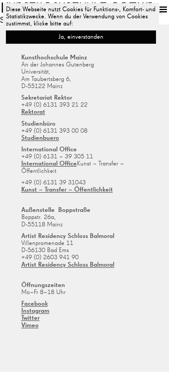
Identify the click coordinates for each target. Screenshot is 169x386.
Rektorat (33, 112)
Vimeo (30, 325)
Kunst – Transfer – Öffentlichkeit (67, 189)
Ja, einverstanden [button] (80, 37)
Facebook (34, 304)
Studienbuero (40, 138)
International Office (49, 163)
